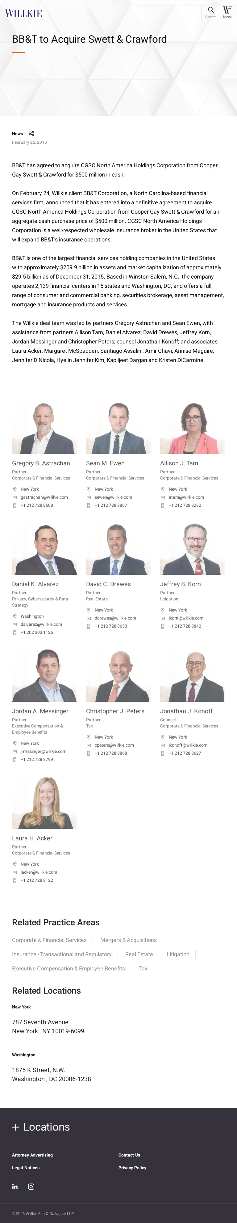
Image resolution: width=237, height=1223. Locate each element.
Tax (143, 974)
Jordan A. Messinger (40, 720)
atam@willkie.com (182, 506)
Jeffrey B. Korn (180, 593)
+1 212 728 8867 (106, 514)
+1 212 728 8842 (180, 635)
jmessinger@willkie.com (39, 760)
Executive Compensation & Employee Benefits (68, 974)
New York (25, 498)
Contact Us (129, 1155)
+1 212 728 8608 (32, 514)
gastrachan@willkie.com (40, 506)
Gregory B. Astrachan (41, 472)
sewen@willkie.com (109, 506)
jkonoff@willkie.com (183, 754)
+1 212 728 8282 (180, 514)
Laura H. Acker (32, 847)
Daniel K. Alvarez (35, 593)
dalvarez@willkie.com (37, 633)
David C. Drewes (108, 593)
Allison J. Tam (179, 472)
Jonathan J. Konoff (186, 720)
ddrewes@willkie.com (111, 627)
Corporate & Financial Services (49, 946)
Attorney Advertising (32, 1155)
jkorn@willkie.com (181, 627)
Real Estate (139, 960)
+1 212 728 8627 (180, 762)
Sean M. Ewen (105, 472)
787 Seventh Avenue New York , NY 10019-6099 (48, 1032)
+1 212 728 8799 (32, 768)
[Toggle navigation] (227, 13)
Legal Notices (26, 1168)
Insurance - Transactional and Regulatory (62, 960)
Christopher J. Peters (115, 720)
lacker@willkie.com (34, 881)
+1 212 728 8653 (106, 635)
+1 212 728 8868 (106, 762)
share (31, 134)
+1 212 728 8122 (32, 889)
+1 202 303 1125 (32, 641)
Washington (28, 625)
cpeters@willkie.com (110, 754)
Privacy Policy (132, 1168)
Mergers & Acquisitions (128, 946)
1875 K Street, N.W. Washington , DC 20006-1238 (51, 1080)
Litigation (178, 960)
